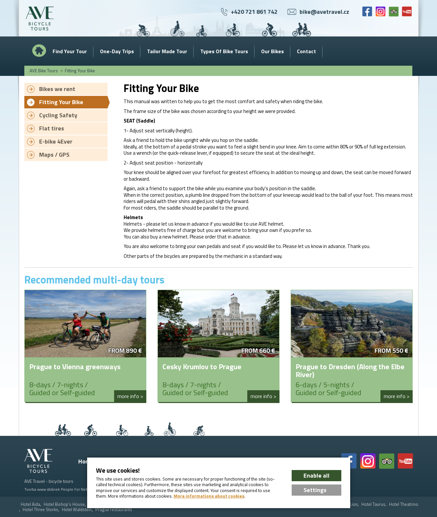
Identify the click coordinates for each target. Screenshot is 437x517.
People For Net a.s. (77, 489)
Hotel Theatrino (403, 504)
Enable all (316, 475)
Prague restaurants (113, 509)
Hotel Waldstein (77, 509)
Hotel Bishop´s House (64, 504)
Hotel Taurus (373, 504)
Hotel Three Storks (40, 509)
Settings (315, 489)
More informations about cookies (209, 496)
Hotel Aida (30, 504)
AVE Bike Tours (44, 70)
